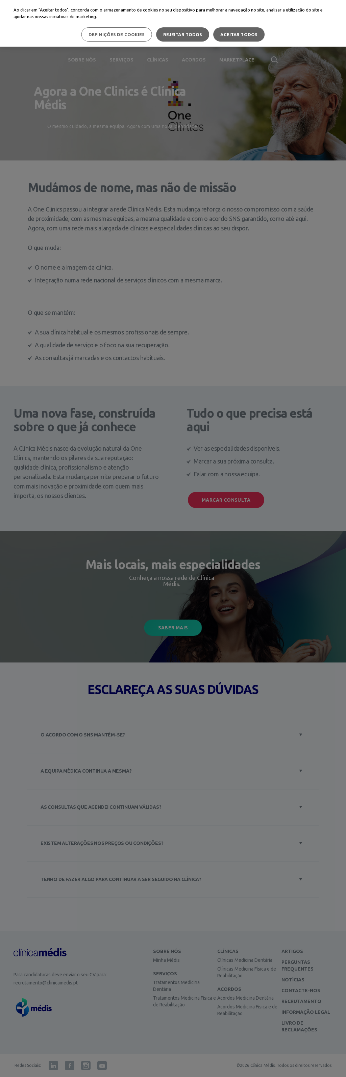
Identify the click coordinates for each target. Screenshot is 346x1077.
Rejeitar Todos (182, 34)
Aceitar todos (238, 34)
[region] (173, 23)
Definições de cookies (117, 34)
